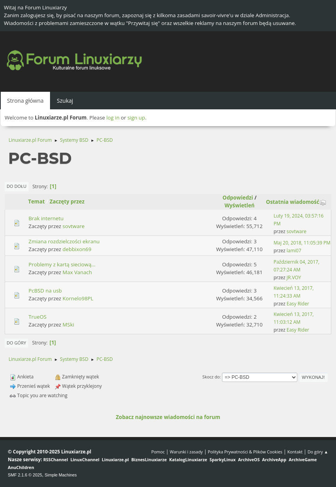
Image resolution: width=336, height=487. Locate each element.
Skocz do (211, 377)
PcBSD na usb (45, 290)
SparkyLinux (222, 459)
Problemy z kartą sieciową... (62, 264)
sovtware (73, 226)
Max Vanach (77, 272)
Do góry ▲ (317, 452)
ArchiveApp (274, 459)
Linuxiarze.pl (115, 459)
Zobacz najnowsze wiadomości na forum (168, 417)
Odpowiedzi (238, 197)
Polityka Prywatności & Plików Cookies (245, 452)
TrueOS (37, 316)
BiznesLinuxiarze (149, 459)
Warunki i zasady (186, 452)
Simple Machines (61, 475)
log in (113, 117)
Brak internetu (46, 218)
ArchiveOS (248, 459)
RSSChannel (55, 459)
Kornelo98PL (78, 298)
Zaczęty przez (67, 201)
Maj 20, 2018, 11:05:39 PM (302, 242)
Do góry (16, 343)
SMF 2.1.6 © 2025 (25, 475)
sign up (136, 117)
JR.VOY (294, 277)
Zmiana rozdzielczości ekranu (64, 241)
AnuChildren (21, 467)
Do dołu (17, 186)
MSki (68, 324)
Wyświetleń (240, 205)
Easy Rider (298, 303)
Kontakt (294, 452)
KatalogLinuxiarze (188, 459)
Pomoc (158, 452)
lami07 (294, 250)
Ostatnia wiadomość (296, 201)
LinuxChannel (84, 459)
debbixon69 (77, 249)
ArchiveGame (303, 459)
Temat (36, 201)
